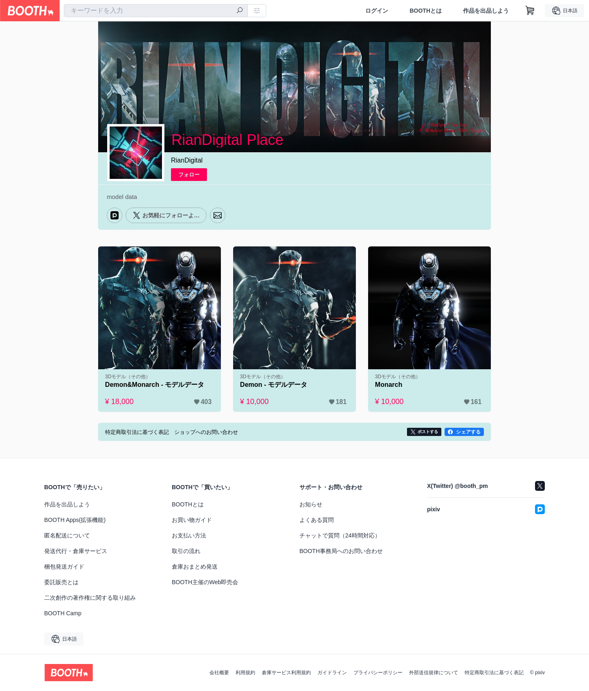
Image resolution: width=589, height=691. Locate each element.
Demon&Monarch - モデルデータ (155, 384)
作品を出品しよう (486, 11)
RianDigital (186, 160)
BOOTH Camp (62, 613)
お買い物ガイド (192, 520)
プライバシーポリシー (377, 672)
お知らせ (310, 504)
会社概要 (219, 672)
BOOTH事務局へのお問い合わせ (341, 551)
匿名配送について (67, 535)
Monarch (388, 384)
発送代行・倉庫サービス (75, 551)
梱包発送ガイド (64, 566)
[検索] (240, 11)
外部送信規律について (433, 672)
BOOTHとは (425, 11)
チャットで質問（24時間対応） (339, 535)
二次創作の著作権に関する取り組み (90, 597)
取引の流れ (186, 551)
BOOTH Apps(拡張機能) (75, 520)
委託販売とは (61, 582)
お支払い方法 (189, 535)
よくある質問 (316, 520)
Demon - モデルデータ (273, 384)
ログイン (376, 11)
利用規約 (245, 672)
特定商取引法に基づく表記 (494, 672)
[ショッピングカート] (530, 10)
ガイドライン (332, 672)
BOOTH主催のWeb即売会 (205, 582)
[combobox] (156, 10)
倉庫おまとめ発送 (195, 566)
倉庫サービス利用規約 (286, 672)
